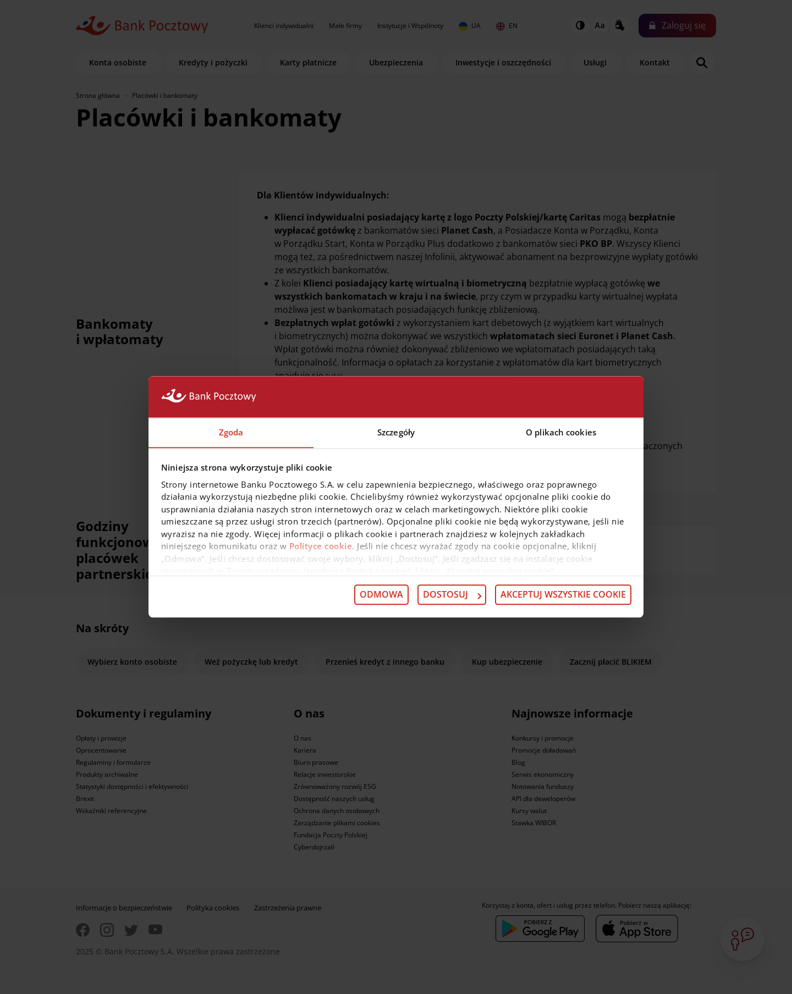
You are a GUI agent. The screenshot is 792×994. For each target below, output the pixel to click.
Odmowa (381, 595)
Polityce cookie (321, 546)
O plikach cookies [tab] (561, 432)
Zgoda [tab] (231, 432)
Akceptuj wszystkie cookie (563, 595)
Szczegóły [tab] (396, 432)
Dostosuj (452, 595)
